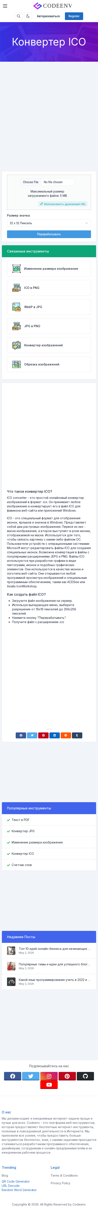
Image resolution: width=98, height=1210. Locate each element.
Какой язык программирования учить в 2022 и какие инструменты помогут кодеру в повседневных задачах (55, 980)
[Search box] (18, 16)
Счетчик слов (22, 865)
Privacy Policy (60, 1183)
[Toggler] (5, 6)
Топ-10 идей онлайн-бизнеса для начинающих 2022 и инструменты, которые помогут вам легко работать (55, 948)
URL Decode (11, 1185)
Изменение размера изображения (37, 842)
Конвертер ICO (23, 853)
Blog (5, 1175)
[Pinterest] (43, 735)
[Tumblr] (77, 735)
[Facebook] (21, 735)
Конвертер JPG (23, 831)
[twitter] (30, 1076)
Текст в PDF (20, 820)
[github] (85, 1076)
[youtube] (49, 1084)
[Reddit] (66, 735)
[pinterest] (67, 1076)
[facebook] (12, 1076)
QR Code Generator (16, 1181)
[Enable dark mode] (28, 16)
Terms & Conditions (64, 1175)
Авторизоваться (48, 16)
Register (74, 16)
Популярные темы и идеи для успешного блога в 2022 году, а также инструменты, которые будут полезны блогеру (55, 964)
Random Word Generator (19, 1190)
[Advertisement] (49, 113)
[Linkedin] (54, 735)
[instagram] (49, 1076)
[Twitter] (32, 735)
